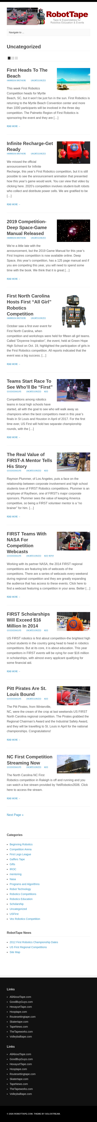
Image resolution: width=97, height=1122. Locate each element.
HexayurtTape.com (21, 1006)
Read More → (14, 126)
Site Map (15, 952)
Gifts (12, 864)
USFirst (14, 913)
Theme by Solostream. (47, 1114)
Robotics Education (21, 899)
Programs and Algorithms (25, 884)
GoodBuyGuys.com (21, 1001)
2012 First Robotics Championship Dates (34, 942)
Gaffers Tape (17, 859)
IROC (13, 869)
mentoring (15, 874)
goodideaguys (14, 391)
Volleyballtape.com (21, 1036)
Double (12, 58)
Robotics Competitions (23, 894)
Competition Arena (21, 849)
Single (9, 58)
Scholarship (17, 904)
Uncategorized (38, 80)
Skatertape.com (19, 1021)
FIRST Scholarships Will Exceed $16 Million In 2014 (28, 619)
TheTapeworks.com (21, 1031)
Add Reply (49, 556)
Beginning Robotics (21, 844)
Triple (16, 58)
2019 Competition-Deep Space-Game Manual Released (27, 227)
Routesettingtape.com (23, 1016)
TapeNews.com (19, 1026)
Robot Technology (20, 889)
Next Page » (15, 814)
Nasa (13, 879)
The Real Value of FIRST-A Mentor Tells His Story (29, 460)
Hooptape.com (18, 1011)
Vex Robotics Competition (25, 918)
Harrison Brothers (16, 80)
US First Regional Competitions (28, 947)
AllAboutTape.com (20, 996)
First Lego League (20, 854)
